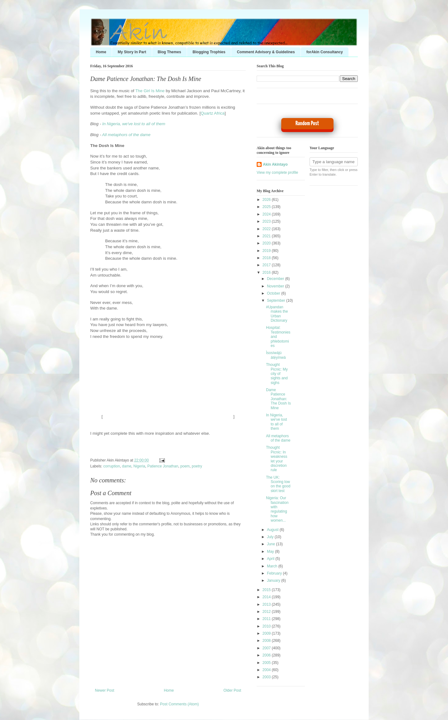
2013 (267, 604)
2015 (267, 590)
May (271, 551)
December (276, 279)
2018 (267, 258)
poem (185, 466)
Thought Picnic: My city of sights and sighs (277, 373)
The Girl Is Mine (150, 90)
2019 (267, 251)
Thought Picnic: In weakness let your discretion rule (276, 458)
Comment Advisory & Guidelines (266, 52)
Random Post (307, 123)
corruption (111, 466)
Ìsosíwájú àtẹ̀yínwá (276, 355)
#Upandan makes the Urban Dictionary (277, 314)
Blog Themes (169, 52)
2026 (267, 199)
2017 (267, 265)
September (276, 300)
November (276, 286)
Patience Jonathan (162, 466)
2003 (267, 677)
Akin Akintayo (275, 164)
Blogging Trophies (209, 52)
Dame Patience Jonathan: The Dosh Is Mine (145, 78)
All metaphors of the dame (126, 134)
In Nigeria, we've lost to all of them (134, 123)
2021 (267, 236)
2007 (267, 648)
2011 (267, 619)
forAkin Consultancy (324, 52)
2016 (267, 272)
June (271, 544)
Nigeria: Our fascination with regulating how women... (277, 509)
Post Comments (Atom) (179, 704)
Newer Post (104, 690)
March (272, 566)
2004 (267, 670)
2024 (267, 214)
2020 (267, 243)
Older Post (232, 690)
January (274, 580)
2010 (267, 626)
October (274, 293)
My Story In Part (132, 52)
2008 (267, 640)
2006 (267, 655)
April (271, 559)
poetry (197, 466)
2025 (267, 207)
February (275, 573)
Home (101, 52)
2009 (267, 633)
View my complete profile (277, 172)
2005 (267, 663)
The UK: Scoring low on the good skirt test (278, 484)
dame (126, 466)
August (273, 530)
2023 (267, 221)
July (271, 537)
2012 (267, 611)
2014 (267, 597)
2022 (267, 229)
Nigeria (139, 466)
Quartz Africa (213, 113)
